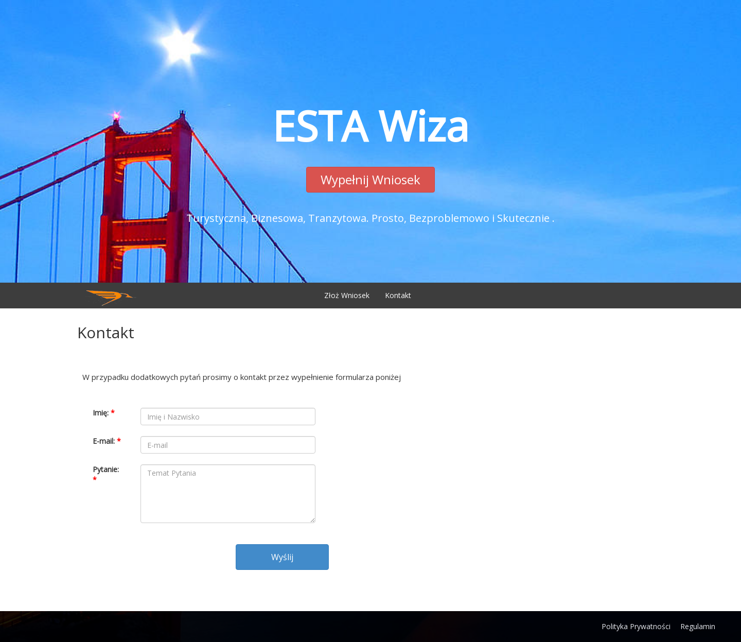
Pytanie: (106, 474)
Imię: (104, 413)
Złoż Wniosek (346, 295)
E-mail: (107, 441)
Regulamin (697, 626)
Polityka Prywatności (636, 626)
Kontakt (398, 295)
